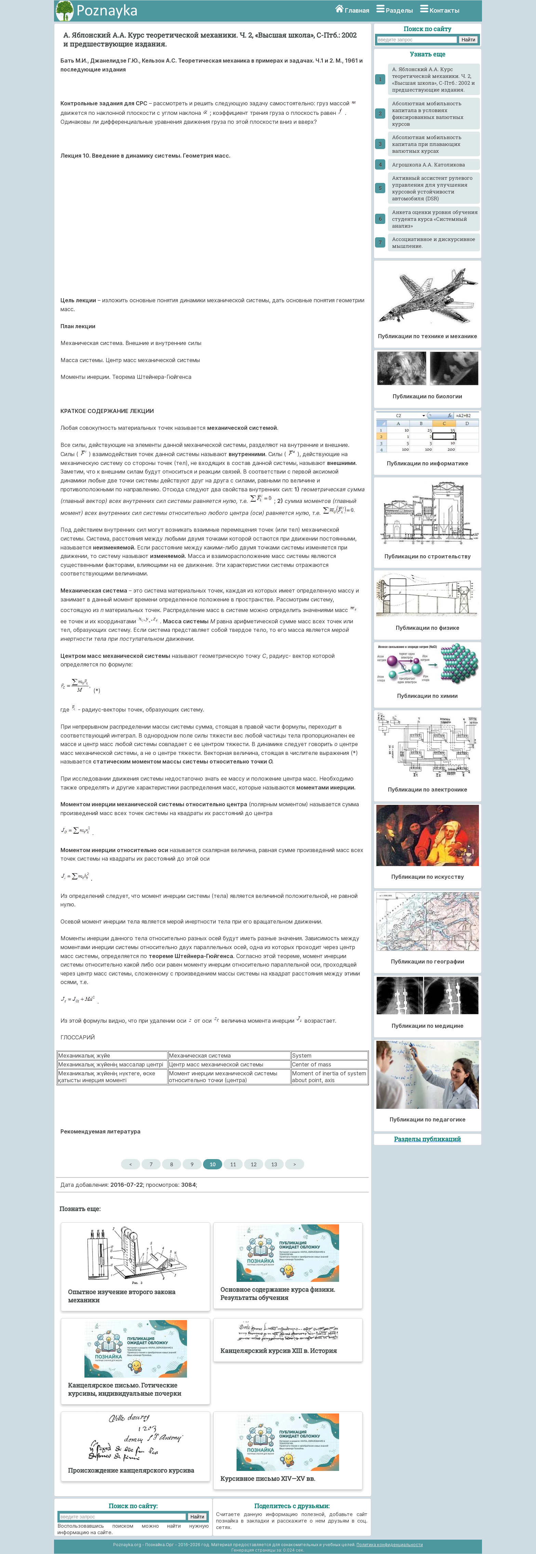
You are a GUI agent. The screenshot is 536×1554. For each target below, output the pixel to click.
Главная (357, 10)
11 (233, 1164)
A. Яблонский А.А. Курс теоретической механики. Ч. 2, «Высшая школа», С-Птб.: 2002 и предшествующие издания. (433, 79)
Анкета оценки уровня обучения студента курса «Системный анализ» (435, 219)
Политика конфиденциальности (390, 1544)
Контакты (444, 10)
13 (274, 1164)
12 (253, 1164)
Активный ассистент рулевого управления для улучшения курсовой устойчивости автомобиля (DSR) (432, 188)
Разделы (399, 10)
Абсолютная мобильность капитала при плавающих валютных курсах (426, 144)
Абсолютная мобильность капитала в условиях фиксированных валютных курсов (428, 113)
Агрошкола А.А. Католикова (428, 164)
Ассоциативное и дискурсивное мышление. (433, 242)
